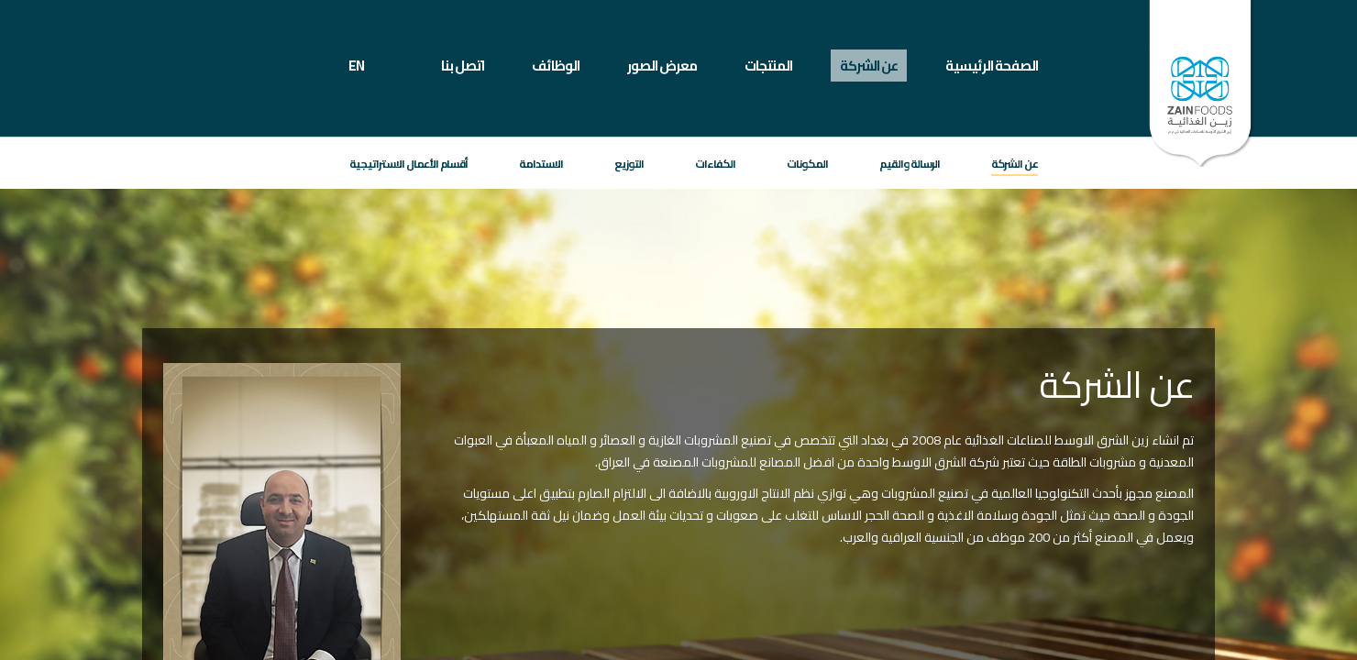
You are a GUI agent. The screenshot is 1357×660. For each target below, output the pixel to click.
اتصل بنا (462, 65)
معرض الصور (662, 65)
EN (356, 65)
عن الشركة (869, 65)
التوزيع (629, 163)
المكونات (807, 163)
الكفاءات (715, 163)
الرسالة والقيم (909, 163)
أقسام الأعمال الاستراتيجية (408, 163)
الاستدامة (541, 163)
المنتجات (768, 65)
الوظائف (555, 65)
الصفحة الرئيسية (991, 65)
